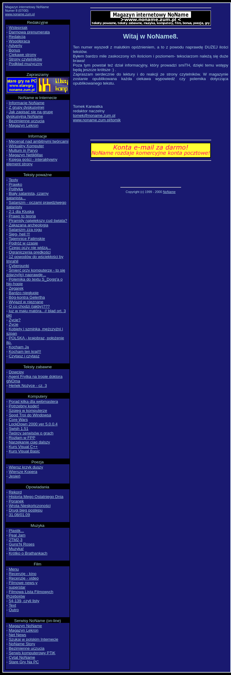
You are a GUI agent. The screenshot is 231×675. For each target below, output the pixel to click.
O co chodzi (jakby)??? (29, 306)
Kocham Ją (19, 347)
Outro (14, 610)
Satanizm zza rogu (25, 229)
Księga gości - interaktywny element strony (31, 161)
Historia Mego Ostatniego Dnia (36, 496)
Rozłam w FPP (22, 437)
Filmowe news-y (23, 582)
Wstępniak (18, 27)
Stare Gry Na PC (24, 662)
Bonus (14, 50)
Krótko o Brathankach (28, 553)
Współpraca (19, 41)
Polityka (16, 189)
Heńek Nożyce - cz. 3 (28, 385)
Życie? (14, 320)
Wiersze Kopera (23, 471)
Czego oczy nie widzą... (30, 247)
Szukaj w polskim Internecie (33, 639)
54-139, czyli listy (24, 601)
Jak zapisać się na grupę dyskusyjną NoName (29, 114)
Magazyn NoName (25, 626)
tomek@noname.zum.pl (94, 115)
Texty (13, 180)
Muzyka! (16, 548)
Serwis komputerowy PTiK (32, 653)
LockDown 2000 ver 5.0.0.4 (33, 424)
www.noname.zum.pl (20, 14)
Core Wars (18, 419)
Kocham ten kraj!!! (25, 351)
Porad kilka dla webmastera (33, 401)
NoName (169, 192)
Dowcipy (16, 372)
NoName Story (22, 644)
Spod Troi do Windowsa (30, 415)
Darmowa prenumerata (29, 32)
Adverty (15, 45)
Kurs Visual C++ (23, 446)
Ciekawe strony (22, 54)
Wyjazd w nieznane (26, 302)
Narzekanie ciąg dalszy (29, 442)
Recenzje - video (23, 578)
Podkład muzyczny (25, 63)
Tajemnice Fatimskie (27, 238)
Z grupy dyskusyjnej (26, 107)
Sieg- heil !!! (19, 234)
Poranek (16, 501)
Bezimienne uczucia (27, 121)
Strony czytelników (25, 59)
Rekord (15, 492)
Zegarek (16, 288)
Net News (17, 635)
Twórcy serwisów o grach (31, 433)
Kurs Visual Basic (24, 451)
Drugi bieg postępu (25, 510)
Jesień (14, 476)
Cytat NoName (22, 657)
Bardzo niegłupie (23, 293)
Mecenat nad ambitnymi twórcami (39, 141)
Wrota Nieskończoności (30, 505)
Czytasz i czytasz (24, 356)
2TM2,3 (15, 539)
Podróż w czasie (23, 243)
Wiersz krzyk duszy (26, 467)
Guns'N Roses (22, 544)
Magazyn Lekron (23, 125)
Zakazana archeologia (28, 225)
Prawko (15, 184)
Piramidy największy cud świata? (38, 220)
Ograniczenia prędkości (30, 252)
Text (12, 605)
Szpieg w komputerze (28, 410)
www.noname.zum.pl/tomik (97, 120)
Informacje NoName (27, 103)
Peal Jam (17, 535)
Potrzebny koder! (24, 406)
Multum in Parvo (23, 150)
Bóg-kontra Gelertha (27, 297)
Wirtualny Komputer (26, 146)
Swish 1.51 (18, 428)
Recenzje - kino (22, 573)
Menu (14, 569)
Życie (13, 324)
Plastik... (16, 530)
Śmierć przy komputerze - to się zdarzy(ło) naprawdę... (35, 272)
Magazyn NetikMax (26, 155)
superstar (17, 587)
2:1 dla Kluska (21, 211)
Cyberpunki (19, 265)
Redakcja (17, 36)
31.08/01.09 (19, 514)
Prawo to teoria (22, 216)
